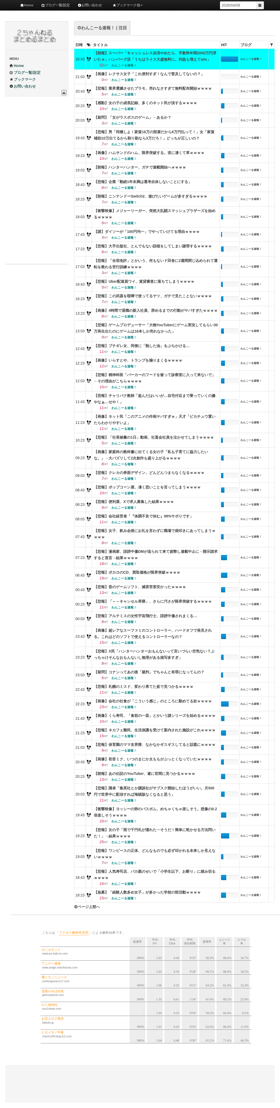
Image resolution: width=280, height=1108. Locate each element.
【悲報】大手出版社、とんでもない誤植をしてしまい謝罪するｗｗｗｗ (153, 246)
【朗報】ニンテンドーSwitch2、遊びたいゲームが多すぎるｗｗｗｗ (150, 196)
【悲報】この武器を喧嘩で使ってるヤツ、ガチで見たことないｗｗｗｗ (153, 296)
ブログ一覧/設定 (55, 5)
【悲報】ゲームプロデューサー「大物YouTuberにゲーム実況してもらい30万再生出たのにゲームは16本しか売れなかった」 (156, 328)
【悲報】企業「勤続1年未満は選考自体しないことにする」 (143, 182)
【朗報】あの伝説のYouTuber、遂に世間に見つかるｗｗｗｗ (144, 773)
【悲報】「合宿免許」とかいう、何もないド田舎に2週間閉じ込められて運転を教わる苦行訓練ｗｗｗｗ (156, 263)
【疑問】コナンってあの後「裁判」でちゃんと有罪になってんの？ (149, 672)
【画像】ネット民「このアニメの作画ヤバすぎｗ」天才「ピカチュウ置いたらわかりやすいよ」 (154, 419)
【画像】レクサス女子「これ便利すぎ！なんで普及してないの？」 (149, 74)
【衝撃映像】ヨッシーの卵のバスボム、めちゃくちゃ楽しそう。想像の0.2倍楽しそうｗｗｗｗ (155, 812)
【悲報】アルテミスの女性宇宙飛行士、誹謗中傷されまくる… (145, 616)
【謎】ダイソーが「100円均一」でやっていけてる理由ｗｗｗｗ (146, 231)
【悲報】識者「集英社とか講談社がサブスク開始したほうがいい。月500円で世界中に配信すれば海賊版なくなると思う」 (154, 791)
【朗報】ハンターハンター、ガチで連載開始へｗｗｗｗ (140, 167)
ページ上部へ (87, 907)
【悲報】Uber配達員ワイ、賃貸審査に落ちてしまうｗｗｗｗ (144, 281)
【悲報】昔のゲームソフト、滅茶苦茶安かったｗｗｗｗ (140, 587)
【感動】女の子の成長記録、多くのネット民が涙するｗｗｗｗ (145, 103)
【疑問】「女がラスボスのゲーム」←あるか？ (132, 117)
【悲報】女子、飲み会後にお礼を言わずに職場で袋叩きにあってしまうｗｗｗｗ (154, 534)
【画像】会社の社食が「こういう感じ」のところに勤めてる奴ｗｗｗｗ (153, 701)
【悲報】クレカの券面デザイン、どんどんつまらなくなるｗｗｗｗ (149, 473)
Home (26, 5)
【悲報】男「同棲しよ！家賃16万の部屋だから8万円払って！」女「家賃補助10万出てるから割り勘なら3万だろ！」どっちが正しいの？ (154, 135)
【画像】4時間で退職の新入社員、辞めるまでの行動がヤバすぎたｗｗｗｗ (156, 310)
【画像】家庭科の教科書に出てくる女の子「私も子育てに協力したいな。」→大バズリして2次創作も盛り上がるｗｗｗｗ (151, 455)
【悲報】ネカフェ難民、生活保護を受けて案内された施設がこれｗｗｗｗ (154, 730)
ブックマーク (22, 79)
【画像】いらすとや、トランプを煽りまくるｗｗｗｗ (138, 360)
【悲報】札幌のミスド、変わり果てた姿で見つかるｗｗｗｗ (143, 686)
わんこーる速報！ (251, 58)
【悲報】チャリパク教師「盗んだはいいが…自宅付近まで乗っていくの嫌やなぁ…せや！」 (154, 399)
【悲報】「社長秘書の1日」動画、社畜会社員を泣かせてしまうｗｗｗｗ (154, 437)
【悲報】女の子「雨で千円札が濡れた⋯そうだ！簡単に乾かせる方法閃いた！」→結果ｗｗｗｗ (154, 833)
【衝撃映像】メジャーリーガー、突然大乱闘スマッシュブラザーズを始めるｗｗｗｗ (154, 214)
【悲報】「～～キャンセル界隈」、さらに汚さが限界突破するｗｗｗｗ (153, 601)
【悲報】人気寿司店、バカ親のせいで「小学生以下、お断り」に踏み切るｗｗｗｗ (154, 874)
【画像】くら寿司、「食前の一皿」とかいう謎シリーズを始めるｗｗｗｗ (154, 715)
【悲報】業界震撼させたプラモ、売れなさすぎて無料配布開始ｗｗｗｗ (153, 88)
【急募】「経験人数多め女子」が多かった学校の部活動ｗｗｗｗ (147, 892)
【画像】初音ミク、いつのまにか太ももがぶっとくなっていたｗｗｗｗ (153, 759)
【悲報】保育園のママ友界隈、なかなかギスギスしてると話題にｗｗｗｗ (154, 744)
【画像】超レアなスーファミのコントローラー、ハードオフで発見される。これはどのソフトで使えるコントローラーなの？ (153, 633)
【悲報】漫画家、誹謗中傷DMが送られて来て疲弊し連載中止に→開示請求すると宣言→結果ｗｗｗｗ (156, 554)
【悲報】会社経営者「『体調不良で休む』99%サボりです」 (143, 516)
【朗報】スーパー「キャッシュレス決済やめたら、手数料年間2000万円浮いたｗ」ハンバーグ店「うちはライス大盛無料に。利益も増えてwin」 (155, 56)
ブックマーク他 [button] (127, 5)
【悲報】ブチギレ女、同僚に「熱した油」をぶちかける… (142, 346)
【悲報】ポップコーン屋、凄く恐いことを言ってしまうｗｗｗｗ (147, 487)
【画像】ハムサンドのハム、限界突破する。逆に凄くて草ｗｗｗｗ (149, 153)
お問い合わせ (90, 5)
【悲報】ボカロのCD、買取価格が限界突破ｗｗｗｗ (137, 572)
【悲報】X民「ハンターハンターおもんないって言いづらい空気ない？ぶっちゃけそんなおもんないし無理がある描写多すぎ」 (154, 654)
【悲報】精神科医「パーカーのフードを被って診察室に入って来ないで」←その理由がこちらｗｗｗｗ (154, 378)
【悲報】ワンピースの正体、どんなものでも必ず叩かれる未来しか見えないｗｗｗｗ (154, 853)
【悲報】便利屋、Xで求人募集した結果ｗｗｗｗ (134, 502)
